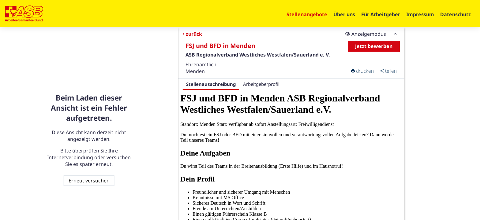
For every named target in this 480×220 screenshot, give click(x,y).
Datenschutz (455, 14)
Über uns (344, 14)
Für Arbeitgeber (380, 14)
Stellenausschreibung (211, 84)
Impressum (420, 14)
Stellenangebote (307, 14)
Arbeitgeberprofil (261, 84)
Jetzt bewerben (374, 46)
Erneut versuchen (89, 180)
